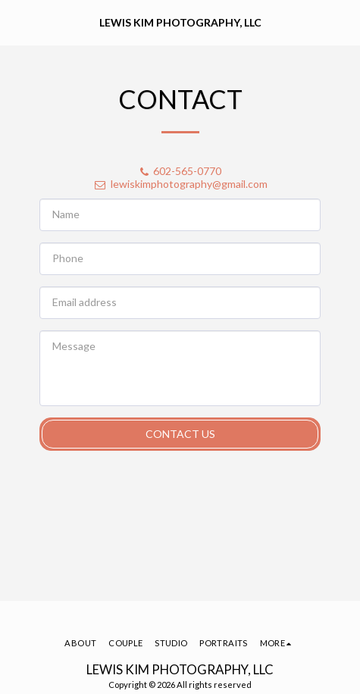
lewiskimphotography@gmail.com (180, 183)
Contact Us (180, 433)
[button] (17, 22)
